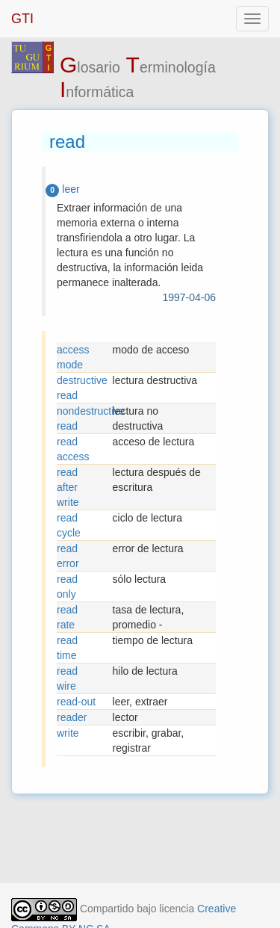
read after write (68, 487)
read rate (67, 617)
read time (67, 647)
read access (73, 449)
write (68, 733)
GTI (22, 18)
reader (72, 717)
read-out (76, 702)
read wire (67, 678)
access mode (73, 357)
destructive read (82, 387)
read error (68, 555)
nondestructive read (85, 418)
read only (67, 586)
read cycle (69, 525)
